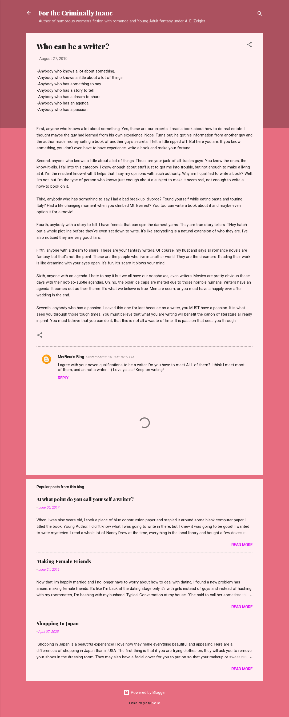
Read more (241, 544)
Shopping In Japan (58, 623)
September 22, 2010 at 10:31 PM (110, 357)
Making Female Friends (64, 561)
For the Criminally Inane (76, 13)
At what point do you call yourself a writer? (85, 499)
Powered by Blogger (144, 692)
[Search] (260, 14)
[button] (249, 45)
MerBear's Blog (71, 357)
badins (156, 703)
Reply (63, 378)
